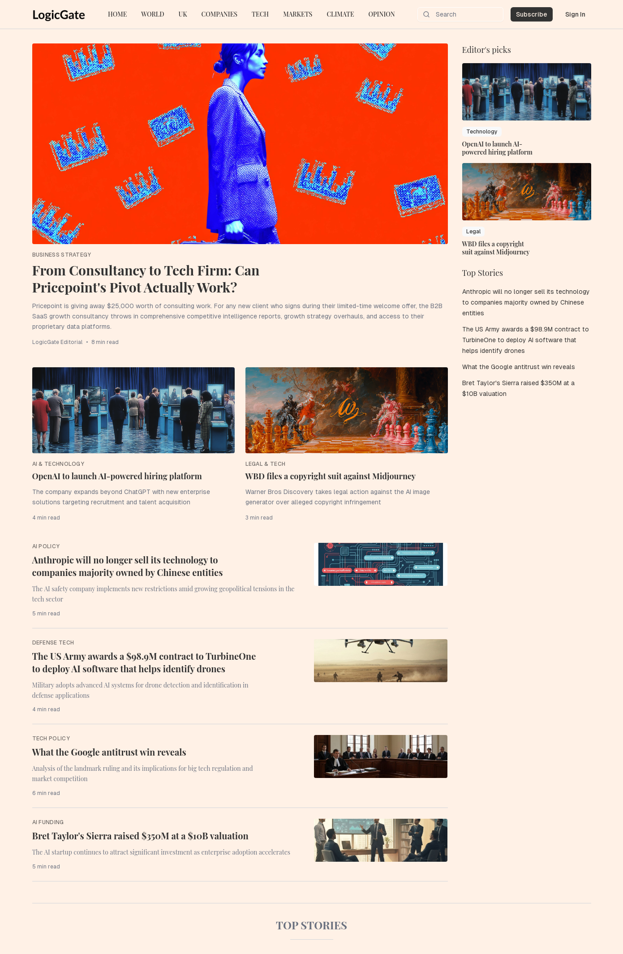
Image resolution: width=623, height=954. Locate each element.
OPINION (382, 14)
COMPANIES (219, 14)
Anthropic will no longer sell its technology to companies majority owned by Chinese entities (127, 566)
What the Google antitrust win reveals (109, 752)
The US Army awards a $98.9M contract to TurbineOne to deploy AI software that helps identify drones (144, 662)
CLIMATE (340, 14)
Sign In (575, 14)
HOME (117, 14)
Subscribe (531, 14)
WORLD (152, 14)
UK (183, 14)
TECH (260, 14)
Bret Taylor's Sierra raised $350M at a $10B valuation (140, 835)
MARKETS (297, 14)
